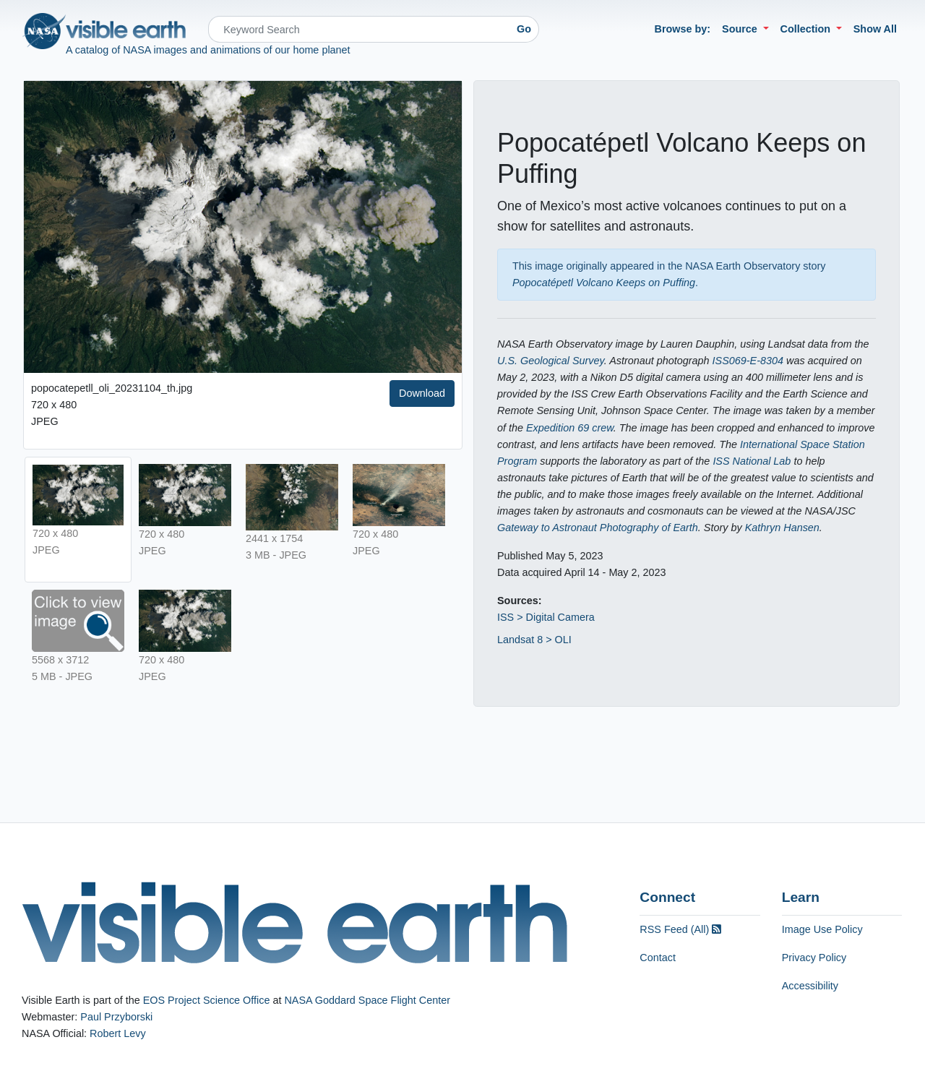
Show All (875, 29)
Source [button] (741, 29)
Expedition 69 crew (570, 428)
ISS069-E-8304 (748, 360)
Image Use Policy (822, 929)
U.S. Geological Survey (550, 360)
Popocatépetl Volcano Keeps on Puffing (603, 282)
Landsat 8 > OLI (534, 639)
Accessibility (810, 986)
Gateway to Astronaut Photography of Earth (597, 527)
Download (422, 393)
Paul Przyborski (116, 1017)
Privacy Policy (814, 957)
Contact (658, 957)
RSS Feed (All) (680, 929)
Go (524, 29)
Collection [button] (807, 29)
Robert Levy (118, 1033)
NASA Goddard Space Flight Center (367, 1000)
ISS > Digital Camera (546, 617)
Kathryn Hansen (782, 527)
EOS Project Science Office (206, 1000)
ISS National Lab (752, 461)
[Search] (358, 29)
